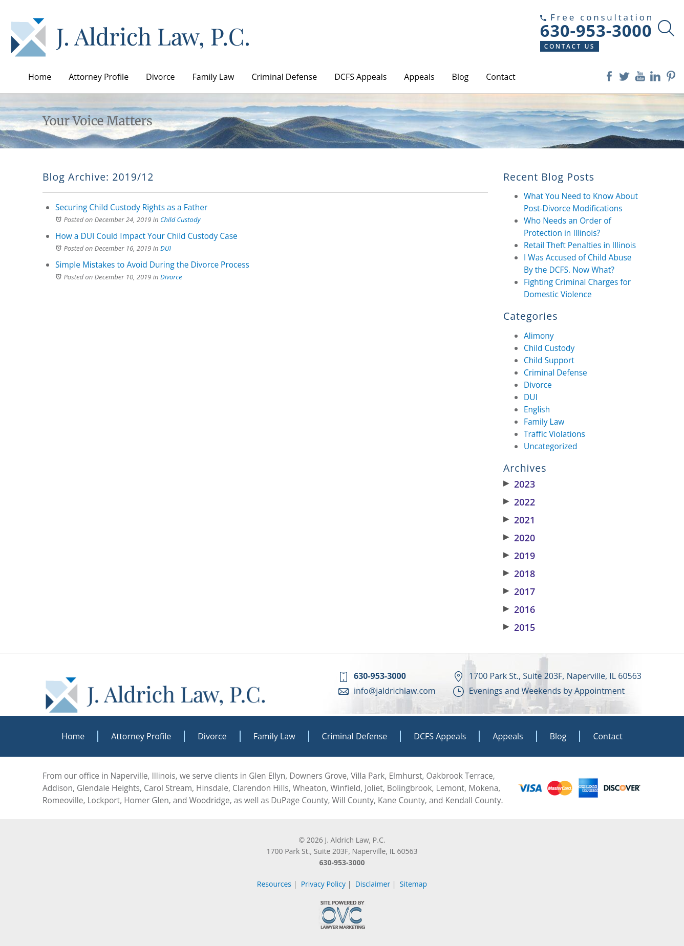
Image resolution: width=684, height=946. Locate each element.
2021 (519, 520)
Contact (500, 76)
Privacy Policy (323, 884)
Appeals (419, 76)
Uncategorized (551, 446)
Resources (274, 884)
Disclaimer (372, 884)
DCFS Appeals (360, 76)
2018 (519, 573)
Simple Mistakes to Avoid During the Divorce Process (152, 264)
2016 (519, 609)
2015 (519, 627)
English (537, 409)
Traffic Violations (554, 433)
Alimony (539, 335)
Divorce (160, 76)
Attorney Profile (99, 76)
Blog (460, 76)
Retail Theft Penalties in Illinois (580, 245)
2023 (519, 484)
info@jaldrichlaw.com (395, 690)
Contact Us (569, 46)
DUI (165, 248)
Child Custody (180, 219)
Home (39, 76)
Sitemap (413, 884)
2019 (519, 556)
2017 (519, 591)
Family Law (213, 76)
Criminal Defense (284, 76)
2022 (519, 502)
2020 (519, 538)
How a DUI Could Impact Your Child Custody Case (146, 235)
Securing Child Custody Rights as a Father (131, 207)
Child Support (549, 360)
